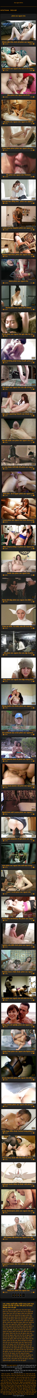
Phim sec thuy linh (5, 1391)
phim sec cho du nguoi (10, 1311)
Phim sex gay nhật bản (20, 1385)
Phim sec (28, 1391)
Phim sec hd (20, 1392)
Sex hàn (6, 1388)
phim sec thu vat (12, 1340)
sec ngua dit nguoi (23, 1346)
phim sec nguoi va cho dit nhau (12, 1326)
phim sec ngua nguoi (21, 1319)
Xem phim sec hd (17, 1383)
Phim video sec (12, 1389)
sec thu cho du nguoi (15, 1351)
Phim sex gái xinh (10, 1377)
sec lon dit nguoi (12, 1346)
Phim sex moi (15, 1382)
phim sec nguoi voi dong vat (16, 1329)
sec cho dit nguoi (8, 1344)
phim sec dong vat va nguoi (17, 1315)
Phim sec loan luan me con (18, 1374)
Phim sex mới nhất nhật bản (16, 1380)
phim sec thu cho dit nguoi (18, 1333)
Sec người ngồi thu (12, 1365)
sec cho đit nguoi (19, 1344)
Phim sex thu (4, 1380)
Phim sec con (13, 1388)
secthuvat (15, 1355)
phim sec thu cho (18, 1331)
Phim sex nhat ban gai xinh (18, 1375)
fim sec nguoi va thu (9, 1310)
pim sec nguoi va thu (25, 1342)
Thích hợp (13, 10)
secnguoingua (7, 1355)
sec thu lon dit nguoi (9, 1353)
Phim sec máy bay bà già (27, 1394)
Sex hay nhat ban (30, 1375)
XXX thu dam (14, 1391)
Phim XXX (19, 1386)
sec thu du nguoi (27, 1351)
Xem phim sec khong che (29, 1383)
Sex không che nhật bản (29, 1389)
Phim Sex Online (31, 1385)
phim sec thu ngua (19, 1338)
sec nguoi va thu (8, 1349)
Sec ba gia (9, 1383)
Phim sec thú (22, 1391)
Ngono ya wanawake (25, 1382)
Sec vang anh (16, 1394)
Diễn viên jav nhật (30, 1379)
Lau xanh (19, 1389)
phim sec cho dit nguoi (19, 1360)
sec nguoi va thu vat (20, 1349)
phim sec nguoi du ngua (14, 1322)
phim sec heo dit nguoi (22, 1317)
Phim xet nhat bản (6, 1375)
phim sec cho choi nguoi (23, 1310)
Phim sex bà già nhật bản (23, 1377)
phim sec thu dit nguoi (21, 1337)
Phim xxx (3, 1385)
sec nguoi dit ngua (17, 1348)
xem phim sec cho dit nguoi (13, 1357)
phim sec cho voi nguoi (14, 1313)
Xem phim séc (7, 1382)
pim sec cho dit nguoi (11, 1342)
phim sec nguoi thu (11, 1324)
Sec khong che (26, 1386)
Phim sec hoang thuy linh (10, 1392)
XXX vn (3, 1377)
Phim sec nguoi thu (23, 1388)
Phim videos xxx (11, 1386)
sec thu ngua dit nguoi (22, 1353)
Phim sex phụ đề (19, 1379)
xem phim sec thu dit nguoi (19, 1358)
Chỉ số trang (4, 10)
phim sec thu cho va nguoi (22, 1335)
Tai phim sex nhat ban (30, 1392)
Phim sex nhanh (5, 1374)
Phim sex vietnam (7, 1394)
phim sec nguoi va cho (25, 1324)
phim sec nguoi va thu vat (14, 1328)
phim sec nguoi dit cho (16, 1320)
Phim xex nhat (10, 1385)
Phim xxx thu (4, 1389)
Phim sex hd (31, 1388)
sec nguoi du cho (28, 1348)
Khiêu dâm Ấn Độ (30, 1374)
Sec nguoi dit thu (18, 2)
